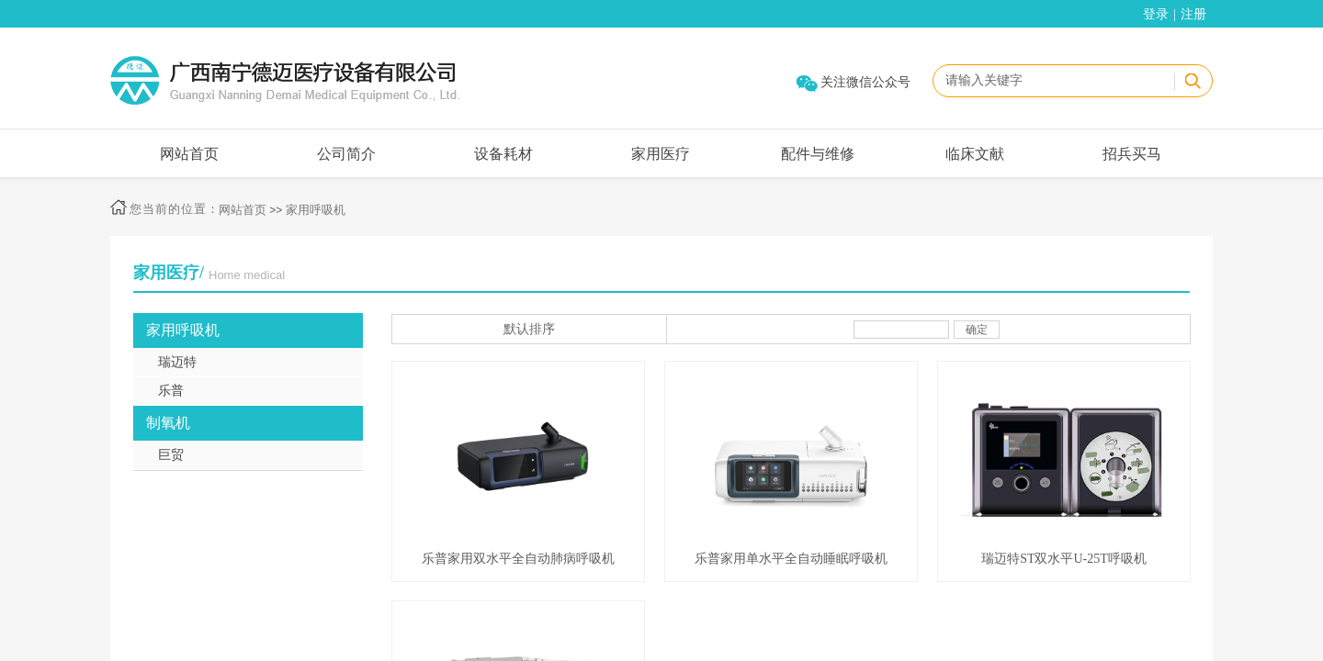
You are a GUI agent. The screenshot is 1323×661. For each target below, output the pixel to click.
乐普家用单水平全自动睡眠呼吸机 (791, 559)
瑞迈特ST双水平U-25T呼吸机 (1064, 559)
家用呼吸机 (315, 210)
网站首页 (189, 154)
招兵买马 (1131, 154)
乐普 (171, 391)
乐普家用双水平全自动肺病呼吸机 (518, 559)
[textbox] (1053, 80)
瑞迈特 (177, 362)
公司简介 (346, 154)
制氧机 (168, 423)
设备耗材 (503, 154)
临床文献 (974, 154)
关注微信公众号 (865, 82)
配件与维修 (817, 154)
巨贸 (171, 455)
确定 (977, 329)
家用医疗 (660, 154)
